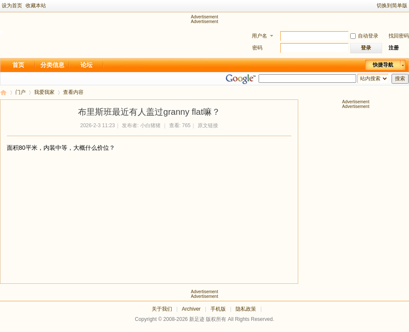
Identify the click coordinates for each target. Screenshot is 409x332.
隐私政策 (246, 309)
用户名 (259, 36)
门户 (20, 92)
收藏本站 (36, 6)
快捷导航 (383, 65)
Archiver (191, 309)
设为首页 (12, 6)
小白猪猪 (150, 125)
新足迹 (3, 92)
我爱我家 (44, 92)
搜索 (400, 79)
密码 (257, 48)
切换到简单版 (392, 6)
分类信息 (52, 64)
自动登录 (364, 36)
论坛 (86, 64)
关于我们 (162, 309)
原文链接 (208, 125)
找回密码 (399, 36)
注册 (394, 48)
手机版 (218, 309)
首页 (18, 64)
